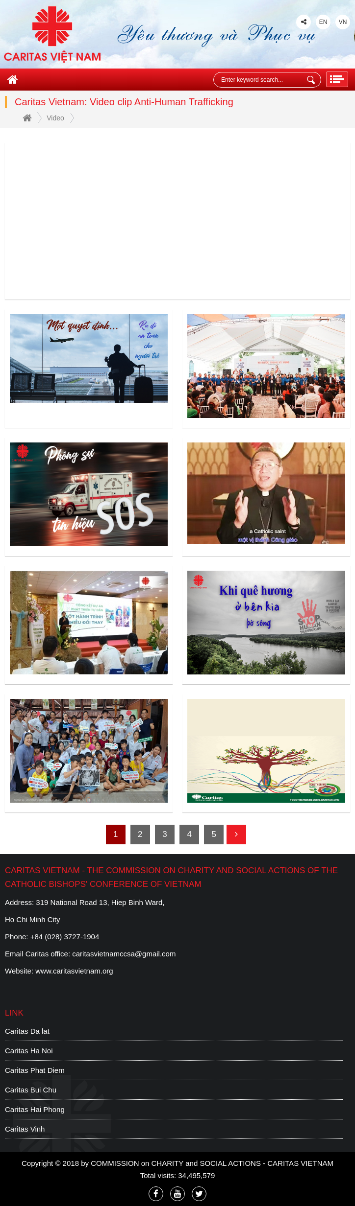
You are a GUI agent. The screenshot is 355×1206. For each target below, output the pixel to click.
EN (323, 22)
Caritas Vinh (25, 1129)
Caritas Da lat (27, 1031)
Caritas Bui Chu (30, 1090)
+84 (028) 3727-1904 (65, 936)
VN (343, 22)
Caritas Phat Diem (35, 1070)
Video (55, 118)
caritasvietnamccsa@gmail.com (124, 954)
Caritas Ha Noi (29, 1050)
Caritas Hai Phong (35, 1109)
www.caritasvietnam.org (74, 971)
